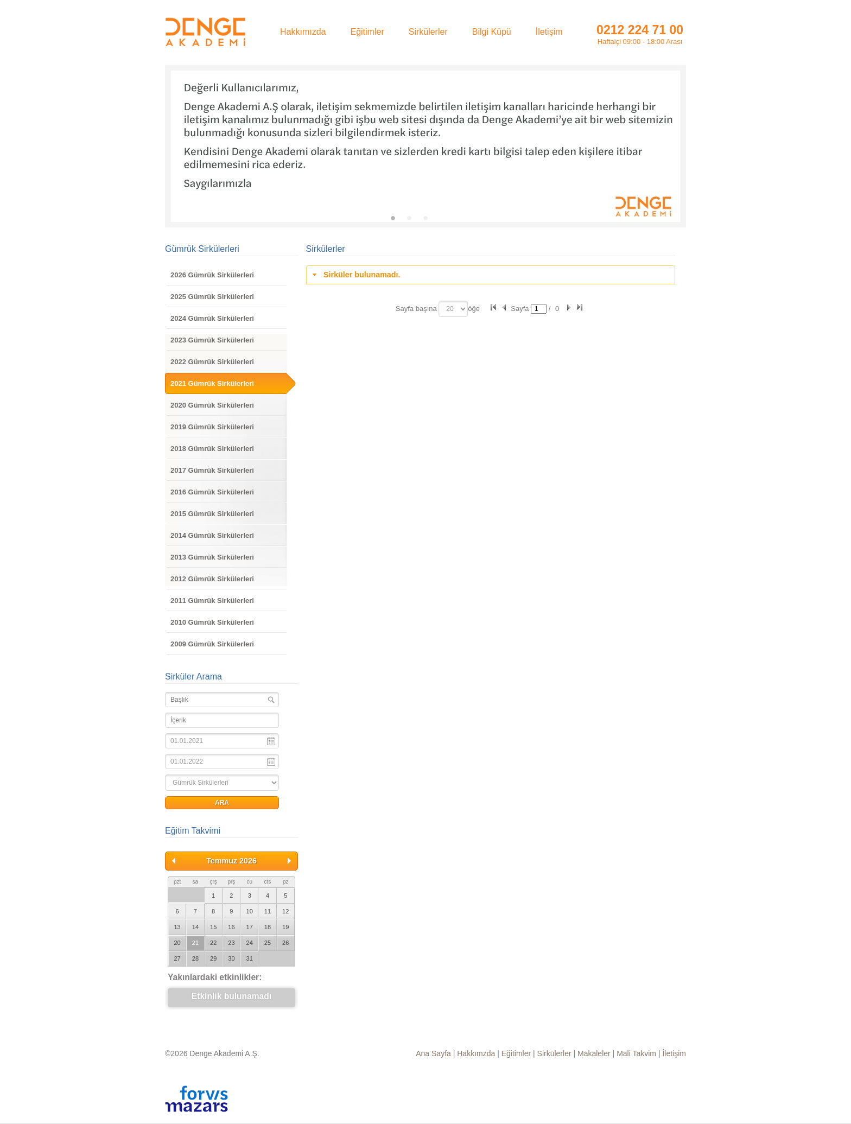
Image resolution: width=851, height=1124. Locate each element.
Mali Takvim (636, 1053)
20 (177, 942)
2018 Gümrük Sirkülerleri (212, 448)
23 (231, 942)
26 (285, 942)
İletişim (674, 1053)
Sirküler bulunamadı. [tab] (355, 274)
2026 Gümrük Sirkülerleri (212, 275)
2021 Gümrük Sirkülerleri (212, 383)
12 (285, 911)
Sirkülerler (554, 1053)
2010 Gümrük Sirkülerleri (212, 622)
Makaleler (594, 1053)
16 (231, 927)
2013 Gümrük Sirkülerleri (212, 557)
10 (249, 911)
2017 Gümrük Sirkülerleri (212, 470)
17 (249, 927)
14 (195, 927)
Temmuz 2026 (231, 860)
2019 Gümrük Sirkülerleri (212, 427)
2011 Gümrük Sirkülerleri (212, 600)
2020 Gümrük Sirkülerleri (212, 405)
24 (249, 942)
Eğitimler (516, 1053)
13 (177, 927)
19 (285, 927)
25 (267, 942)
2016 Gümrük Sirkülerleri (212, 492)
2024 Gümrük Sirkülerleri (212, 318)
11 (267, 911)
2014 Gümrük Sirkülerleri (212, 535)
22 (213, 942)
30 (231, 958)
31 (249, 958)
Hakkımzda (476, 1053)
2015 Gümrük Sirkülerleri (212, 514)
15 (213, 927)
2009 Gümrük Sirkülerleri (212, 644)
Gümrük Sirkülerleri (202, 248)
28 (195, 958)
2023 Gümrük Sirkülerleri (212, 340)
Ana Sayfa (433, 1053)
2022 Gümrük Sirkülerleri (212, 362)
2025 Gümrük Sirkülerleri (212, 297)
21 (195, 942)
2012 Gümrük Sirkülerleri (212, 579)
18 (267, 927)
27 (177, 958)
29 (213, 958)
